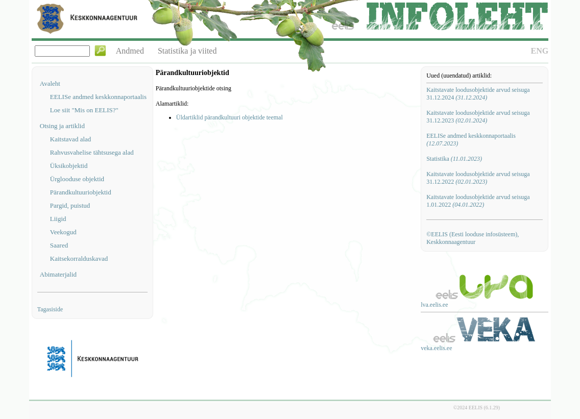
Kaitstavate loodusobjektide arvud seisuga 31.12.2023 (477, 116)
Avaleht (50, 83)
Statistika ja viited (187, 50)
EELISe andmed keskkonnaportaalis (98, 97)
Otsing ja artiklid (62, 126)
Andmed (130, 50)
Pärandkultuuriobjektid (80, 192)
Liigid (58, 219)
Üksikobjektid (69, 165)
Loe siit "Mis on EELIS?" (84, 110)
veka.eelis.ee (436, 348)
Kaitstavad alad (70, 139)
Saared (59, 245)
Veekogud (63, 232)
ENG (540, 50)
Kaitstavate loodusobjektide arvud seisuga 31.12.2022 (477, 177)
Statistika (454, 158)
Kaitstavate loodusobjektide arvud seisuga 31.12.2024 (477, 93)
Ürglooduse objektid (77, 179)
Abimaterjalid (58, 274)
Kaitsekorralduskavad (79, 258)
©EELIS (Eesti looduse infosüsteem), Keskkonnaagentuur (472, 238)
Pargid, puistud (70, 205)
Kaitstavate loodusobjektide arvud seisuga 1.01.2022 (477, 200)
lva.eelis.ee (434, 304)
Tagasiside (50, 309)
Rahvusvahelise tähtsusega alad (92, 152)
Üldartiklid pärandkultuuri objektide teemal (229, 117)
